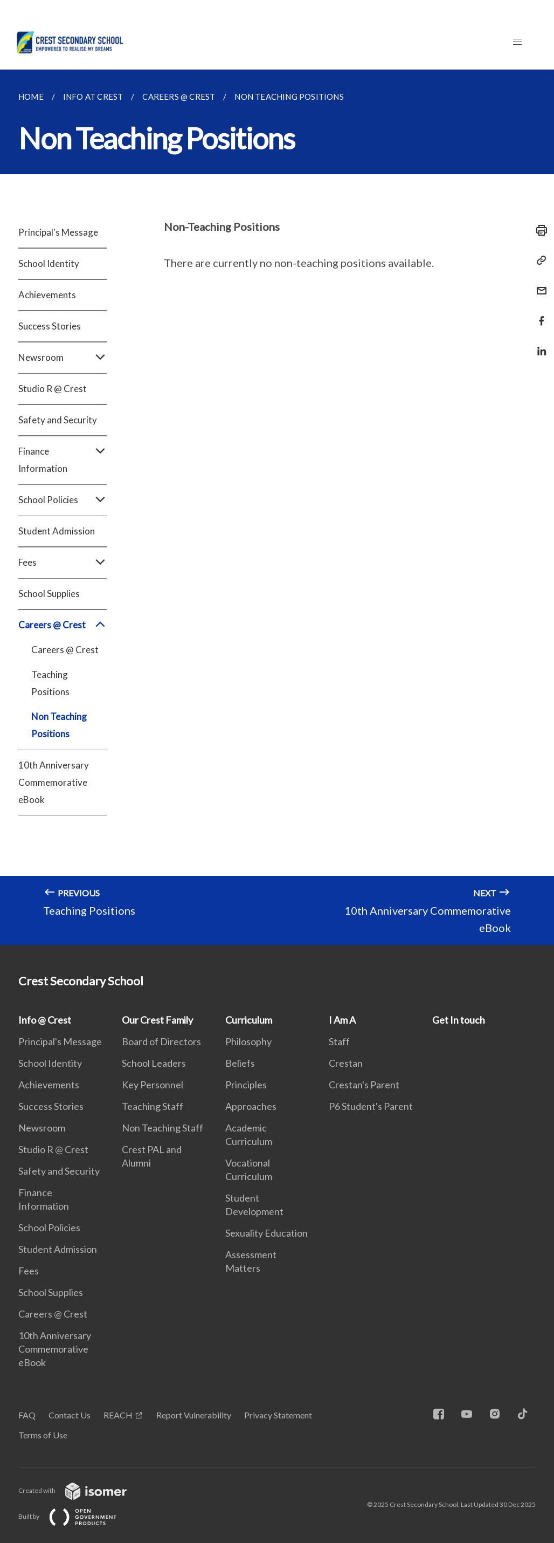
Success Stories (49, 326)
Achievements (47, 294)
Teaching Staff (152, 1106)
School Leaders (154, 1063)
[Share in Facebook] (538, 314)
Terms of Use (42, 1435)
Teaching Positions (50, 683)
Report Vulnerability (193, 1415)
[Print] (538, 230)
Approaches (250, 1106)
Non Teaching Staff (162, 1128)
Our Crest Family (157, 1020)
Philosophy (248, 1041)
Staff (339, 1041)
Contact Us (70, 1415)
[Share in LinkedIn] (538, 344)
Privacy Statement (278, 1415)
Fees (62, 562)
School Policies (62, 500)
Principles (246, 1085)
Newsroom (62, 357)
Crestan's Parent (364, 1085)
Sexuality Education (266, 1233)
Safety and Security (57, 420)
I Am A (342, 1020)
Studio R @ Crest (52, 388)
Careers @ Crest (62, 625)
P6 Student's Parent (371, 1106)
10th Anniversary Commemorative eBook (53, 782)
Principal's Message (58, 232)
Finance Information (62, 460)
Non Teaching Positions (59, 725)
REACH (118, 1415)
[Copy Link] (538, 260)
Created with (81, 1490)
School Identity (48, 263)
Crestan (346, 1063)
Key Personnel (152, 1085)
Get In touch (458, 1020)
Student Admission (56, 531)
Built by (76, 1516)
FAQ (27, 1415)
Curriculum (248, 1020)
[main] (277, 507)
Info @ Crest (44, 1020)
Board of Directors (161, 1041)
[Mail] (538, 284)
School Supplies (49, 593)
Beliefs (240, 1063)
